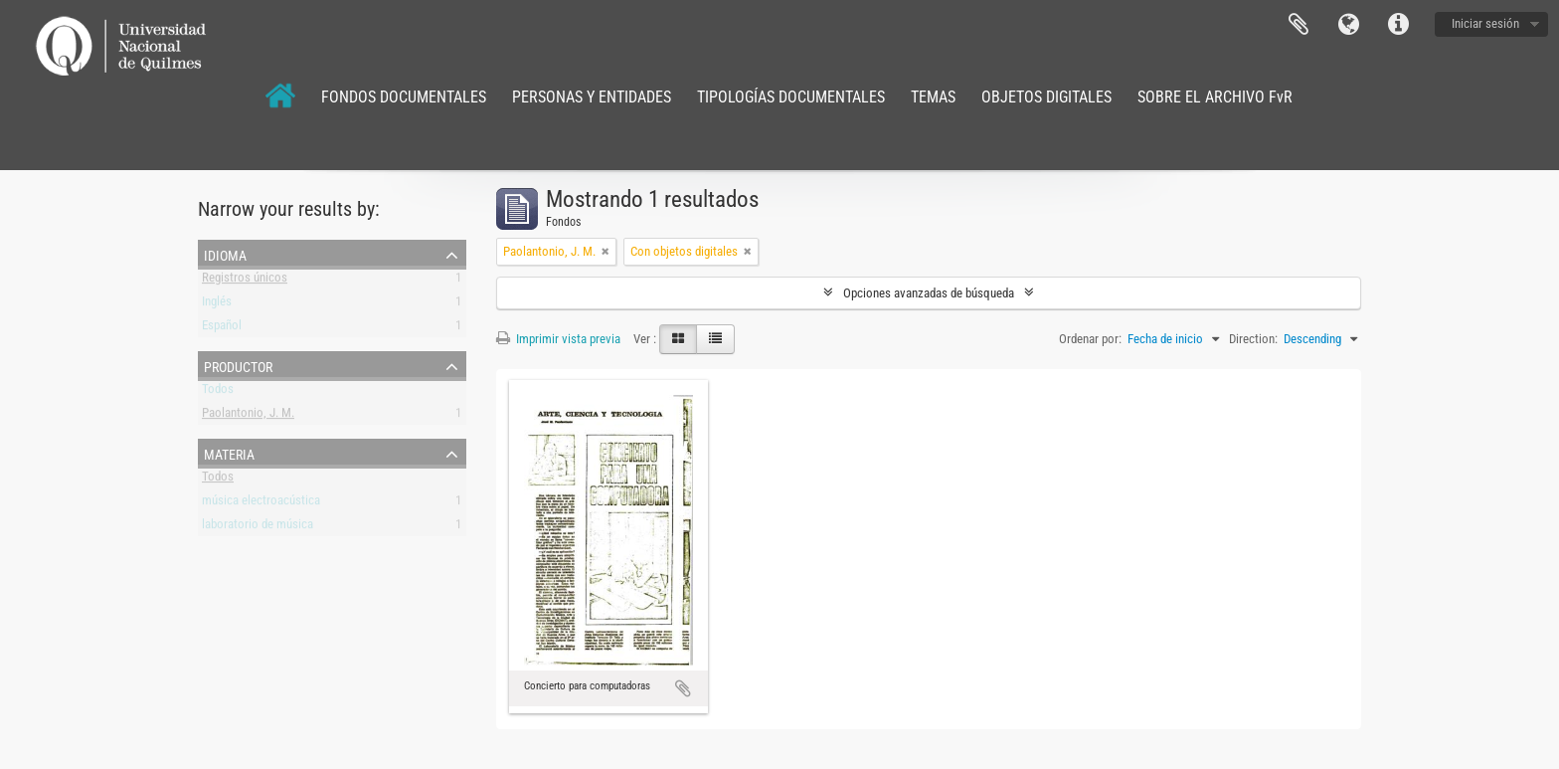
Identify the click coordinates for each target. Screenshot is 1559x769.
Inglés (217, 304)
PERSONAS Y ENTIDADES (591, 97)
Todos (218, 392)
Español (222, 328)
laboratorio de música (257, 527)
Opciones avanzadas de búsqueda (928, 293)
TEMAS (933, 97)
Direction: (1253, 338)
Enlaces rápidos (1398, 25)
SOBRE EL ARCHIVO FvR (1215, 97)
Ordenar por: (1090, 338)
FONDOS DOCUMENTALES (403, 97)
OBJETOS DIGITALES (1046, 97)
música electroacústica (261, 503)
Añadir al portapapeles (683, 688)
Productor (238, 365)
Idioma (1348, 25)
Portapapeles (1298, 25)
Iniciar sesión (1485, 23)
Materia (229, 453)
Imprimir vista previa (558, 338)
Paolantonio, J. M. (248, 416)
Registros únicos (244, 281)
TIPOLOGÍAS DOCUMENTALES (791, 97)
